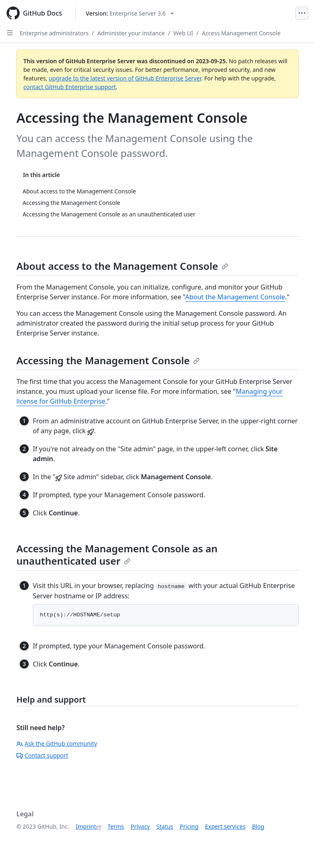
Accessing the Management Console (108, 360)
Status (164, 826)
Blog (258, 826)
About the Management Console (235, 296)
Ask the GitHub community (56, 743)
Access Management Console (241, 33)
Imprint (86, 826)
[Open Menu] (301, 13)
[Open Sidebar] (9, 32)
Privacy (140, 826)
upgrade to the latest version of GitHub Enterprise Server (125, 78)
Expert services (225, 826)
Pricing (189, 826)
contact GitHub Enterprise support (69, 87)
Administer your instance (130, 33)
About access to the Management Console (122, 266)
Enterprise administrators (54, 33)
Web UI (183, 33)
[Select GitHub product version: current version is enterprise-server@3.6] (130, 13)
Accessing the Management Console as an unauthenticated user (116, 555)
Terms (115, 826)
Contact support (42, 755)
